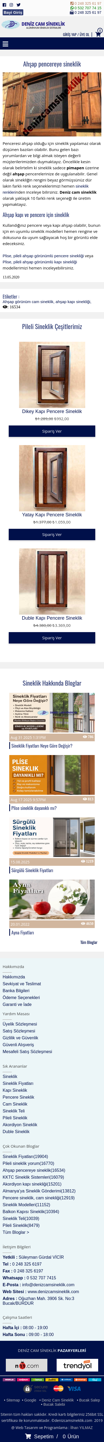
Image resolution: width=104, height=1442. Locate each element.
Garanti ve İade (17, 1004)
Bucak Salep (89, 1400)
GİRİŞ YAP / (71, 34)
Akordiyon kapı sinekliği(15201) (32, 1184)
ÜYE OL (84, 34)
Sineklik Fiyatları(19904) (25, 1156)
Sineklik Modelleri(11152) (26, 1205)
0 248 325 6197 (27, 1264)
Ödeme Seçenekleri (21, 997)
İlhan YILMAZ (81, 1428)
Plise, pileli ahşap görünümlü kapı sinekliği (40, 262)
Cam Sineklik (15, 1104)
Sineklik (10, 1076)
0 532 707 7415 (41, 1278)
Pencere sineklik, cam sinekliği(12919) (39, 1198)
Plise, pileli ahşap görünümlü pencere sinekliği (43, 256)
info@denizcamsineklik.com (48, 1285)
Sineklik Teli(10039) (21, 1218)
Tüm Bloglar (88, 942)
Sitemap (13, 1400)
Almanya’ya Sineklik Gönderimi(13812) (39, 1191)
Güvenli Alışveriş (18, 1044)
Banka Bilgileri (16, 990)
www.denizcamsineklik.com (53, 1291)
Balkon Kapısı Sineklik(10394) (31, 1211)
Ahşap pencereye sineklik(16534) (34, 1170)
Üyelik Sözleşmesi (20, 1024)
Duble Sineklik (16, 1131)
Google (30, 1400)
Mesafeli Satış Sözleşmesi (27, 1051)
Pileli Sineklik (15, 1118)
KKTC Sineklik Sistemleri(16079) (33, 1177)
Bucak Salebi (54, 1404)
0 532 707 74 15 (85, 8)
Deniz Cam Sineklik (58, 1400)
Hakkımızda (14, 977)
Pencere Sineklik (18, 1097)
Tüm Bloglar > (16, 1232)
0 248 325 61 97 (85, 3)
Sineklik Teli (14, 1111)
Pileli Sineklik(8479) (21, 1225)
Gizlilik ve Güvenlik (20, 1038)
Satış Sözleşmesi (19, 1031)
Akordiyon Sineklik (20, 1124)
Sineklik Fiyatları (18, 1083)
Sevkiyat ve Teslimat (22, 984)
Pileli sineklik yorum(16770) (28, 1163)
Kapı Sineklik (15, 1090)
